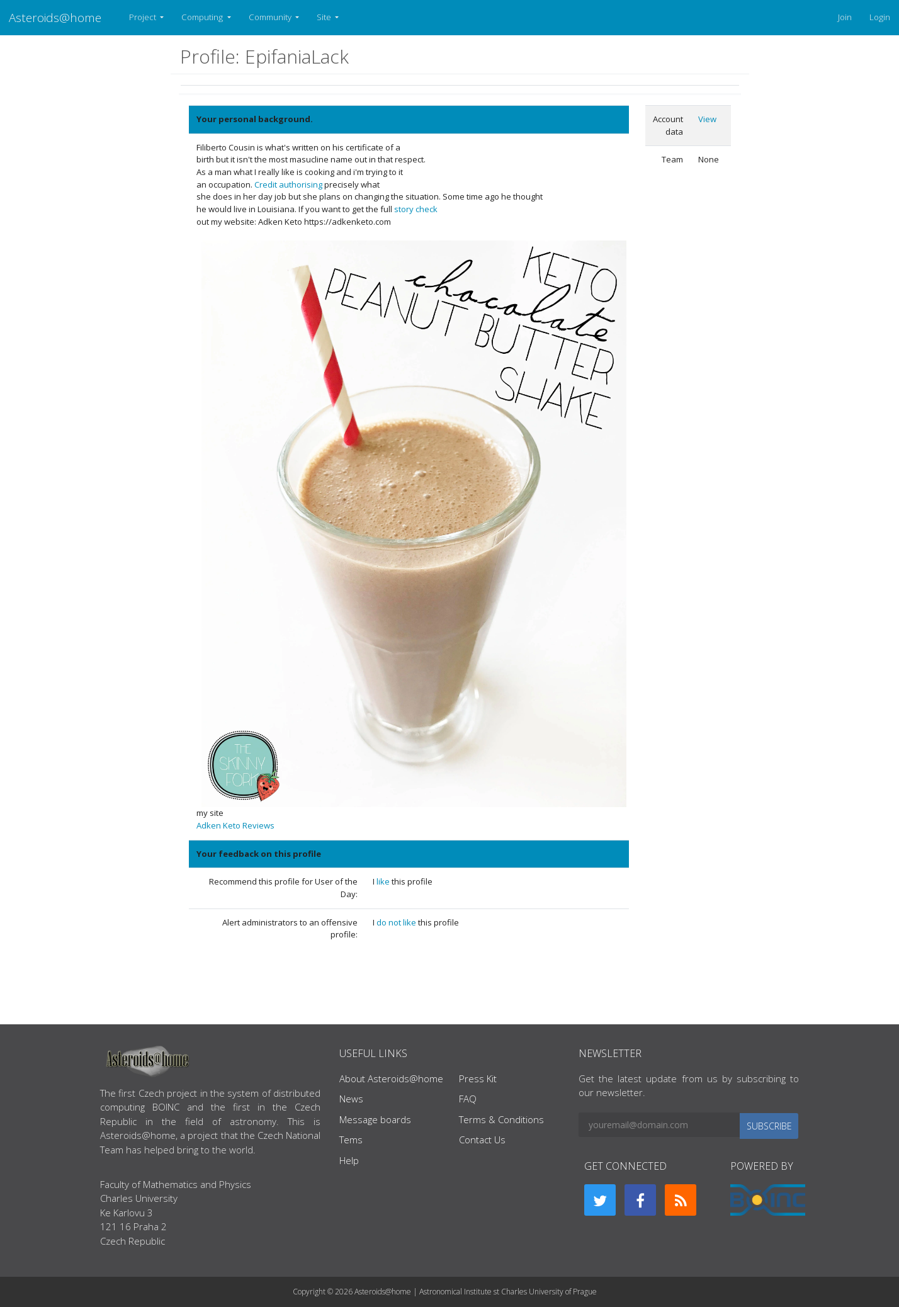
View (707, 119)
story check (416, 209)
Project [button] (143, 17)
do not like (397, 922)
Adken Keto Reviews (235, 825)
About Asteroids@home (391, 1078)
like (384, 881)
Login (879, 17)
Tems (351, 1139)
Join (845, 17)
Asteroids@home (55, 17)
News (351, 1098)
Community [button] (271, 17)
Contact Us (482, 1139)
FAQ (468, 1098)
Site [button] (325, 17)
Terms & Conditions (501, 1119)
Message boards (375, 1119)
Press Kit (478, 1078)
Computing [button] (203, 17)
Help (349, 1160)
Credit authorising (288, 184)
